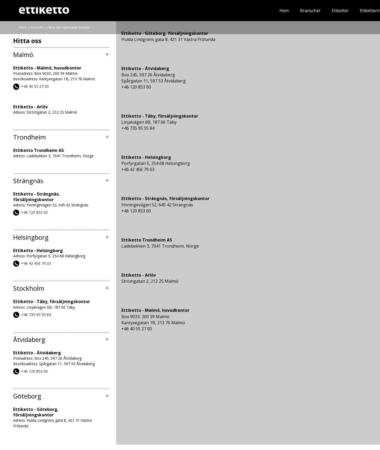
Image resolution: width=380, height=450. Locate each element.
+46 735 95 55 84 (36, 314)
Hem (160, 10)
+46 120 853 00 (34, 212)
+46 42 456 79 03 (36, 263)
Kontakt (348, 10)
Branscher (186, 10)
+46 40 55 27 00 (35, 86)
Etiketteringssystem (256, 10)
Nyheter (295, 10)
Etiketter (216, 10)
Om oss (321, 10)
